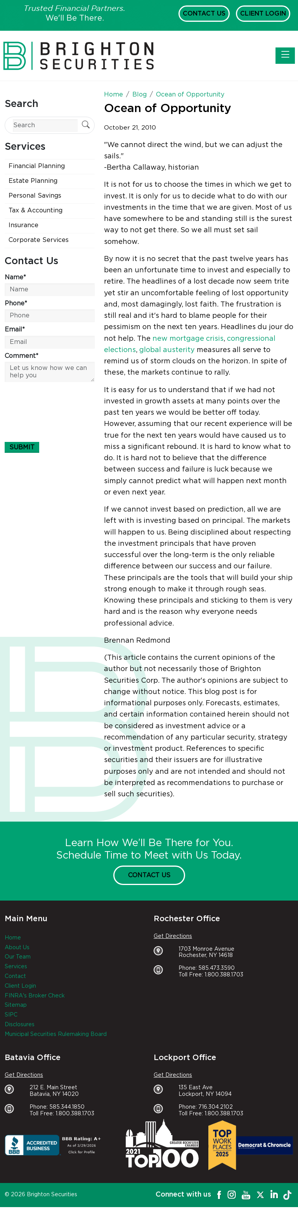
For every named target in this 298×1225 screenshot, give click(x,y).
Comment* (21, 356)
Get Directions (173, 936)
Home (13, 938)
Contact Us (204, 14)
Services (16, 966)
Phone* (16, 303)
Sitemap (16, 1005)
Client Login (263, 14)
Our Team (18, 957)
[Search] (45, 125)
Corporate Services (39, 240)
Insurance (23, 225)
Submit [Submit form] (22, 447)
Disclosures (20, 1024)
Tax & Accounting (35, 210)
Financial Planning (37, 166)
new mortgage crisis (188, 338)
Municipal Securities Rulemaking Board (56, 1034)
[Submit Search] (85, 125)
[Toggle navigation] (285, 55)
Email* (15, 329)
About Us (17, 947)
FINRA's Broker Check (35, 996)
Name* (15, 277)
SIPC (11, 1015)
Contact (15, 976)
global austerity (167, 350)
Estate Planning (33, 181)
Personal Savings (35, 196)
